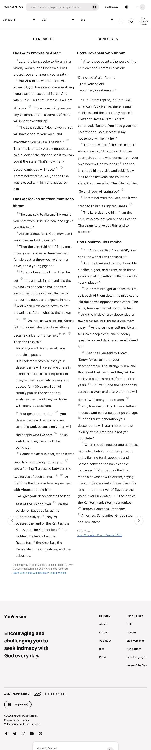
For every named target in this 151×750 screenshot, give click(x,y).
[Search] (58, 7)
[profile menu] (140, 7)
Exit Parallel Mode (143, 21)
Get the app (111, 6)
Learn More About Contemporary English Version (39, 572)
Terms (25, 720)
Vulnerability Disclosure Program (22, 724)
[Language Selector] (126, 7)
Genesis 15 (19, 20)
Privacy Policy (11, 720)
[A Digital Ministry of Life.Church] (75, 692)
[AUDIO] (121, 21)
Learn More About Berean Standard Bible (99, 535)
